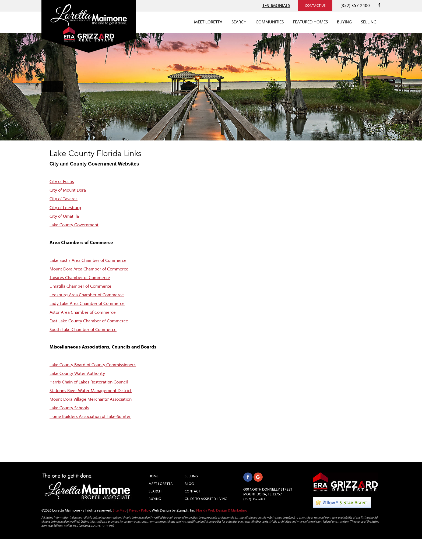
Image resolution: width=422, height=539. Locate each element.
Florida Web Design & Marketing (221, 510)
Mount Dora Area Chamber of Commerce (89, 269)
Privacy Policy (139, 510)
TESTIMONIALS (276, 5)
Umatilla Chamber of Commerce (80, 286)
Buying (155, 498)
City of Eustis (62, 181)
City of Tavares (64, 198)
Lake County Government (74, 224)
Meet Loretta (161, 483)
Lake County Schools (69, 407)
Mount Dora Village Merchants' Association (91, 399)
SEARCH (239, 21)
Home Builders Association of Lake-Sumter (90, 416)
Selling (191, 476)
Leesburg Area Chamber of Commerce (87, 294)
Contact (192, 491)
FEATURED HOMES (310, 21)
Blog (189, 483)
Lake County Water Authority (77, 373)
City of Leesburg (65, 207)
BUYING (344, 21)
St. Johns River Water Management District (91, 390)
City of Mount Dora (68, 190)
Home (154, 476)
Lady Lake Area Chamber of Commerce (87, 303)
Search (155, 491)
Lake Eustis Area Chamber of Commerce (88, 260)
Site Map (119, 510)
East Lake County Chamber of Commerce (89, 320)
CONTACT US (315, 5)
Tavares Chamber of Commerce (80, 277)
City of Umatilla (64, 216)
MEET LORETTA (208, 21)
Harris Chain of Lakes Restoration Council (89, 382)
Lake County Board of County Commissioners (93, 364)
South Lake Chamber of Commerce (83, 329)
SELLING (369, 21)
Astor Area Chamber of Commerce (83, 312)
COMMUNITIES (270, 21)
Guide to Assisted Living (206, 498)
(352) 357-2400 (355, 5)
